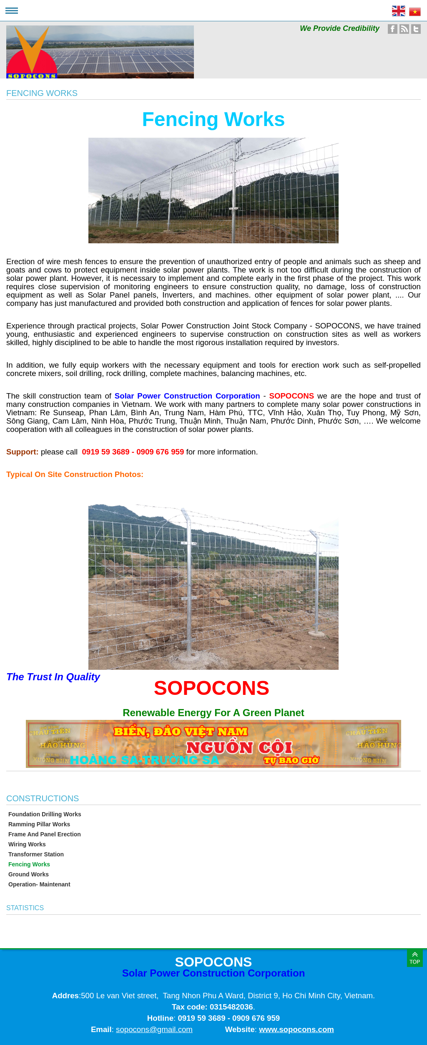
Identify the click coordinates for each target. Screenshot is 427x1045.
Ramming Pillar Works (39, 824)
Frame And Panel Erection (44, 834)
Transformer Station (36, 854)
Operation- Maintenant (39, 884)
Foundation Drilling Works (44, 814)
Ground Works (28, 874)
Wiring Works (27, 844)
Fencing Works (29, 864)
